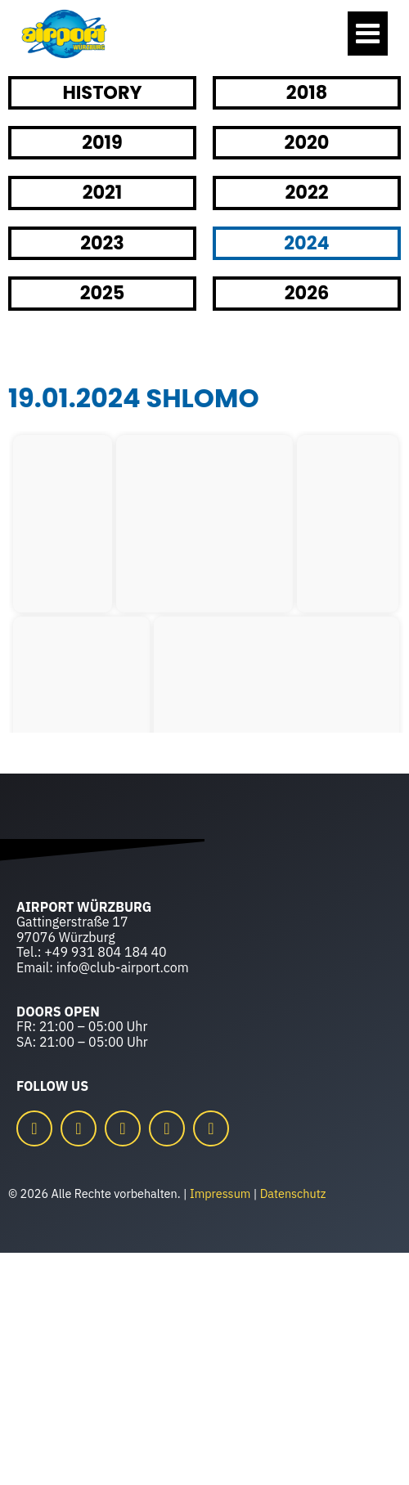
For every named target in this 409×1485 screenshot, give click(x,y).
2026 (307, 293)
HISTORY (102, 92)
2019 (102, 142)
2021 (103, 192)
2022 (307, 192)
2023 (102, 243)
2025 (102, 293)
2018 (306, 92)
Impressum (220, 1193)
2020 (307, 142)
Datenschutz (293, 1193)
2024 (306, 243)
